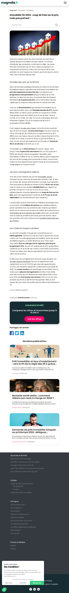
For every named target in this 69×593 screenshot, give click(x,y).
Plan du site (14, 533)
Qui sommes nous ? (18, 505)
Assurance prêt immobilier (20, 459)
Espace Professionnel (18, 514)
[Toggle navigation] (65, 3)
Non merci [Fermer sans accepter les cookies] (9, 583)
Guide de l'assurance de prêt (21, 483)
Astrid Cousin (23, 297)
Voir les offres (35, 319)
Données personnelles (19, 524)
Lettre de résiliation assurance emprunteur (27, 468)
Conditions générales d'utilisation (23, 527)
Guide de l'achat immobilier (21, 492)
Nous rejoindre (16, 508)
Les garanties (18, 486)
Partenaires (15, 511)
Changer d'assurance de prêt (22, 465)
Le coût (16, 489)
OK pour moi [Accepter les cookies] (37, 583)
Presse (13, 549)
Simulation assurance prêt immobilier (25, 462)
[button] (4, 589)
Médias (13, 545)
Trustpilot (54, 584)
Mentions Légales (17, 517)
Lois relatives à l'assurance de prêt (24, 471)
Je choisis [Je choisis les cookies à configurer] (23, 583)
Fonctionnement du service (21, 521)
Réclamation (15, 530)
